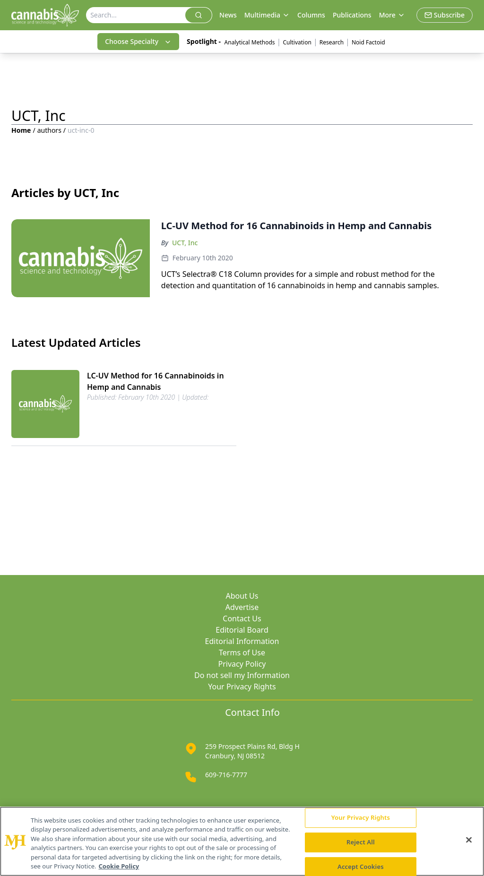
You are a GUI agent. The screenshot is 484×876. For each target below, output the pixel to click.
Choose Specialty (138, 41)
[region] (242, 841)
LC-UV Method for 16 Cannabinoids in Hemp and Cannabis (155, 381)
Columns (311, 14)
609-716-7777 (226, 774)
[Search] (135, 15)
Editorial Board (242, 630)
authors (49, 130)
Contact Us (242, 618)
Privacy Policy (242, 664)
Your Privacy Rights (242, 686)
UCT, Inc (185, 242)
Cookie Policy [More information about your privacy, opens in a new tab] (119, 866)
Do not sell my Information (242, 675)
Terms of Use (242, 652)
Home (21, 130)
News (228, 14)
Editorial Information (242, 641)
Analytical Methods (250, 42)
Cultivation (297, 42)
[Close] (468, 840)
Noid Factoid (369, 42)
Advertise (242, 607)
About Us (242, 596)
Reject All (360, 842)
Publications (352, 14)
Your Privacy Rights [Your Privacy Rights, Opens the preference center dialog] (360, 818)
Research (332, 42)
